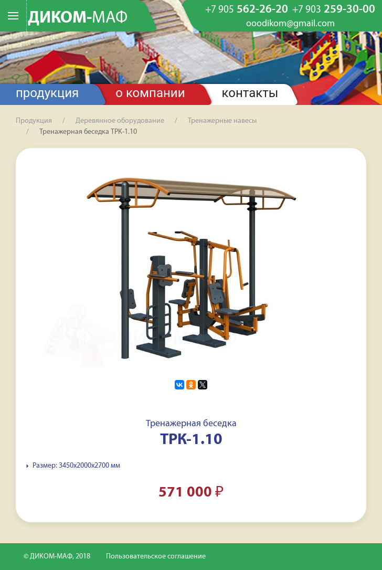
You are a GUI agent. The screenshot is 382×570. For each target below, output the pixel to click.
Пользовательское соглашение (156, 557)
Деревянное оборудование (120, 121)
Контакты (250, 93)
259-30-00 (333, 10)
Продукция (47, 93)
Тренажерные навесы (222, 121)
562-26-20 (246, 10)
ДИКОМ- (78, 18)
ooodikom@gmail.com (290, 24)
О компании (150, 93)
